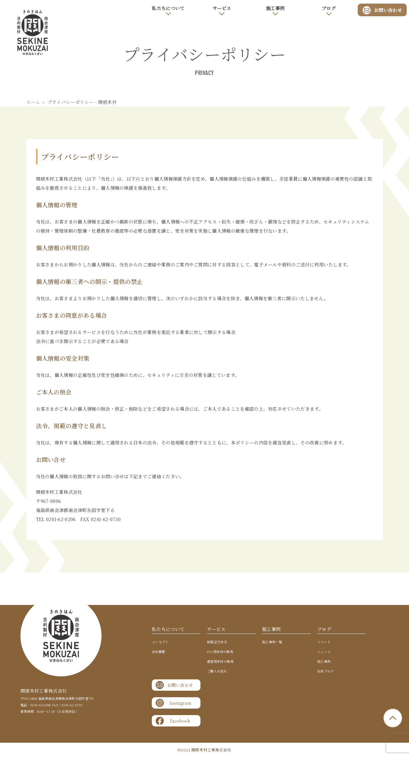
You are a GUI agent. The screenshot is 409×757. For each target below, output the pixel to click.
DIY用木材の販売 (220, 651)
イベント (324, 642)
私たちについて (168, 8)
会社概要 (158, 651)
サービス (221, 8)
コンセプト (160, 642)
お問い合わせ (382, 10)
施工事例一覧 (272, 642)
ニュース (324, 651)
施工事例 (275, 8)
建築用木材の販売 (220, 661)
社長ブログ (325, 671)
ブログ (329, 8)
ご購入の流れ (217, 671)
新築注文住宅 (217, 642)
